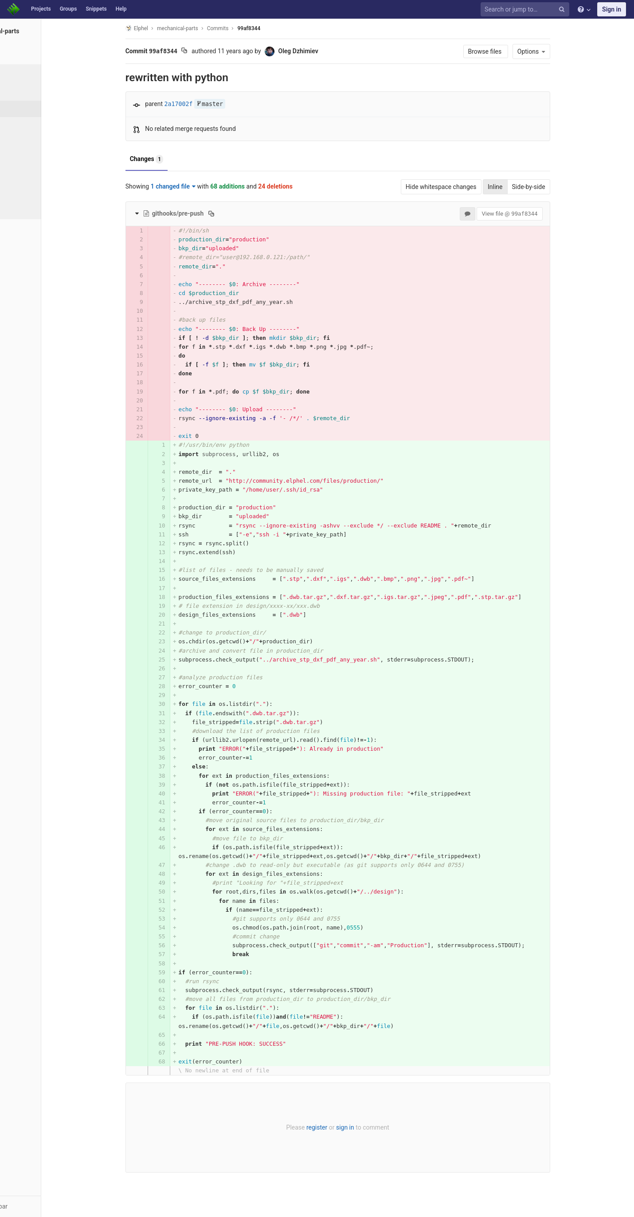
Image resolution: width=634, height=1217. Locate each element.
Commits (30, 108)
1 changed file (201, 186)
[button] (48, 1206)
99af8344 (277, 28)
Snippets (96, 9)
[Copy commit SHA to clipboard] (212, 51)
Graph (26, 174)
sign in (373, 1127)
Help (121, 9)
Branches (30, 125)
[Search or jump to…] (526, 9)
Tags (24, 141)
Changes (174, 159)
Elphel (164, 28)
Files (24, 92)
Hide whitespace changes (469, 186)
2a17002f (206, 104)
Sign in (611, 9)
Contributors (35, 157)
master (237, 104)
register (344, 1127)
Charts (27, 207)
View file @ (538, 213)
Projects (41, 9)
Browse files (513, 51)
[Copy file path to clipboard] (239, 213)
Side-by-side (556, 186)
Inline (523, 186)
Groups (68, 9)
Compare (30, 190)
